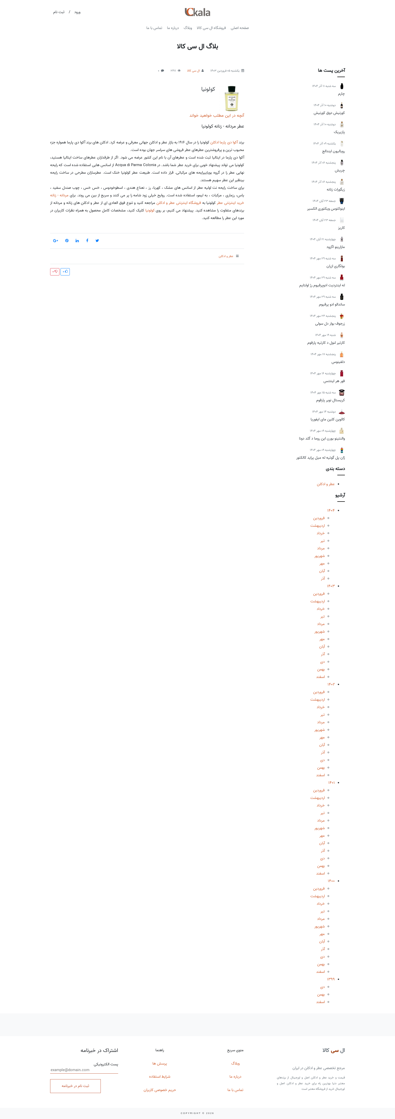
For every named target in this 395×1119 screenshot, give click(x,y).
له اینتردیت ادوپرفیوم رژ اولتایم (322, 285)
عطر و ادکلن (326, 484)
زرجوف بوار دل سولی (330, 324)
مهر (322, 564)
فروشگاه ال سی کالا (211, 28)
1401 (331, 783)
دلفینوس (338, 362)
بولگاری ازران (335, 266)
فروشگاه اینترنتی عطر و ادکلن (178, 203)
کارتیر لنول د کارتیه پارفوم (326, 343)
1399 (331, 979)
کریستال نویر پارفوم (330, 400)
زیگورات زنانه (336, 189)
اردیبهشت (317, 526)
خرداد (321, 533)
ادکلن (214, 142)
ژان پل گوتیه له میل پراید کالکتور (320, 458)
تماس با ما (154, 28)
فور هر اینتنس (334, 381)
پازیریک (339, 132)
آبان (322, 571)
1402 (331, 684)
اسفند (320, 677)
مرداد (321, 548)
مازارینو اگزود (335, 247)
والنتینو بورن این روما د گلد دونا (322, 439)
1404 (331, 511)
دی (322, 662)
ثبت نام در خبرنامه (75, 1086)
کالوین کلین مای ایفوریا (328, 419)
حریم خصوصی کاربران (160, 1090)
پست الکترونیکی (84, 1068)
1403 (331, 586)
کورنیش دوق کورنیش (329, 113)
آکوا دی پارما (229, 142)
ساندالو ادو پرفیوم (332, 304)
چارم (341, 94)
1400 (331, 881)
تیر (322, 541)
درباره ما (173, 28)
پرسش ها (159, 1064)
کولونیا (208, 89)
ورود (77, 12)
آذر (323, 579)
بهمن (321, 669)
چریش (340, 170)
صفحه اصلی (240, 28)
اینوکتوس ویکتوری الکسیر (326, 209)
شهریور (319, 556)
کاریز (341, 228)
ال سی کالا (193, 70)
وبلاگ (188, 28)
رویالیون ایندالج (333, 151)
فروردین (319, 518)
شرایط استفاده (159, 1077)
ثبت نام (58, 12)
